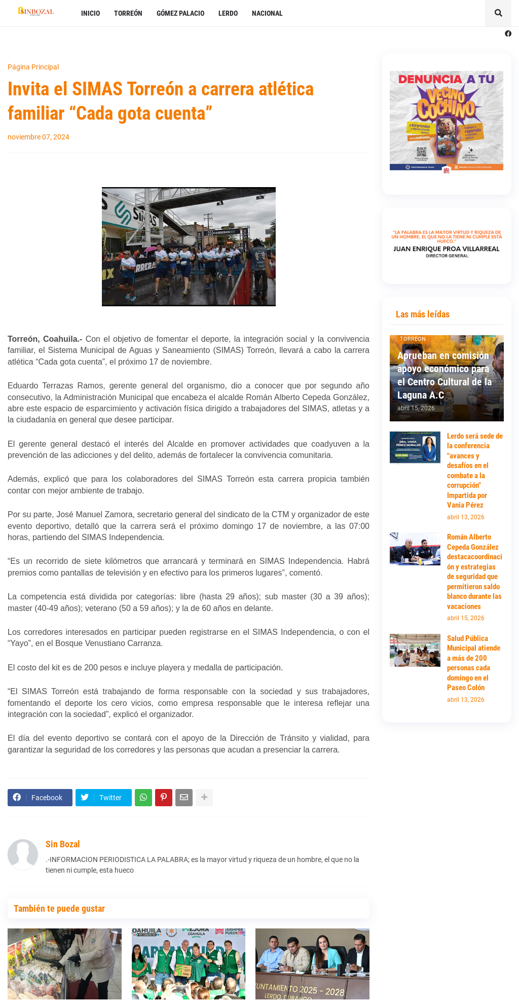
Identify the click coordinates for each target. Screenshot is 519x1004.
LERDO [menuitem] (228, 13)
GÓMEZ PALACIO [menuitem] (180, 13)
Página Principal (33, 66)
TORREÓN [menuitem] (128, 13)
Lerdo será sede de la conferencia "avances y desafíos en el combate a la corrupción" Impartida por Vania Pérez (475, 471)
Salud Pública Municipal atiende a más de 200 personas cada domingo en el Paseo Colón (473, 663)
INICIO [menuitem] (90, 13)
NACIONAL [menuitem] (267, 13)
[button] (498, 13)
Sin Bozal (63, 844)
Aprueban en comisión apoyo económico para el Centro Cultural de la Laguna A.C (444, 375)
